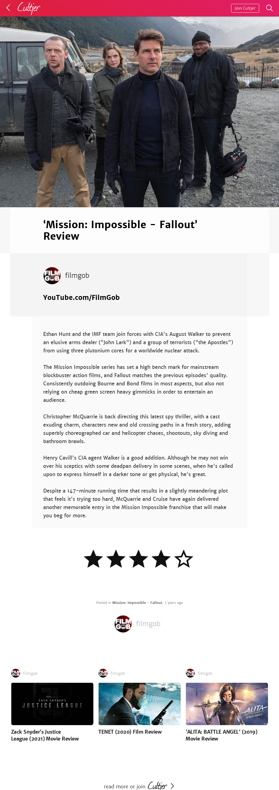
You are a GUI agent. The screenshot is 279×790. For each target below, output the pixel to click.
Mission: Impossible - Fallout (137, 603)
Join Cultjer (245, 8)
